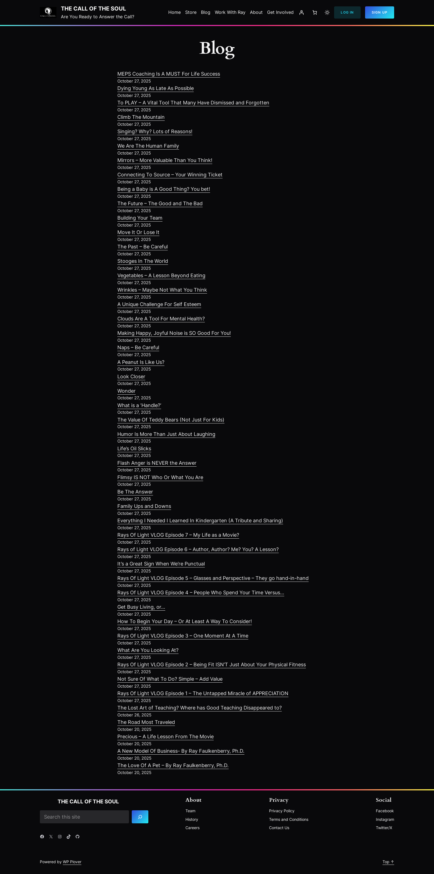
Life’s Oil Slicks (134, 448)
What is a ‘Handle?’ (139, 405)
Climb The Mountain (141, 117)
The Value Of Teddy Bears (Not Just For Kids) (170, 420)
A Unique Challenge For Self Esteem (159, 304)
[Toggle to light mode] (327, 12)
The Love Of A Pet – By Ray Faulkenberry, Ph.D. (173, 765)
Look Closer (131, 376)
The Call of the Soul (93, 8)
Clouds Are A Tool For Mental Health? (161, 319)
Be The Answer (135, 492)
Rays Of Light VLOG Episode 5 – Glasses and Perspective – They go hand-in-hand (213, 578)
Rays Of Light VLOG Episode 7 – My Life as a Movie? (178, 535)
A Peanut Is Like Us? (140, 362)
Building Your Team (139, 218)
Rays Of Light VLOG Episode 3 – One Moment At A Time (182, 636)
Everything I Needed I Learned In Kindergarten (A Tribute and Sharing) (200, 520)
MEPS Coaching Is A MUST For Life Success (168, 74)
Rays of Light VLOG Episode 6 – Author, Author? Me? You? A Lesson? (198, 549)
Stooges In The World (142, 261)
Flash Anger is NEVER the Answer (157, 463)
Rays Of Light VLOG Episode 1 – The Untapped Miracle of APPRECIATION (202, 693)
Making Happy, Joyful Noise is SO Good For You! (174, 333)
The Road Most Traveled (146, 722)
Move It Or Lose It (138, 232)
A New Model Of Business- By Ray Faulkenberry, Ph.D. (180, 751)
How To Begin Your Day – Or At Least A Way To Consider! (184, 621)
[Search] (140, 816)
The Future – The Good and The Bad (160, 203)
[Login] (301, 12)
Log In (347, 12)
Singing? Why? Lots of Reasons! (154, 131)
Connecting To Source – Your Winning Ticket (170, 175)
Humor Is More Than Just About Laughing (166, 434)
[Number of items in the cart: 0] (314, 12)
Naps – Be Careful (138, 347)
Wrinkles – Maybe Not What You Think (162, 290)
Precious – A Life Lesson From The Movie (165, 736)
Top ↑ (388, 862)
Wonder (126, 391)
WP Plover (72, 862)
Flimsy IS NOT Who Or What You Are (160, 477)
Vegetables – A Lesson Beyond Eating (161, 275)
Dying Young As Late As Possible (155, 88)
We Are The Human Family (148, 146)
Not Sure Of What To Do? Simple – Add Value (170, 679)
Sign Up (380, 12)
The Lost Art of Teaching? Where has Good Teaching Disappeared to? (199, 708)
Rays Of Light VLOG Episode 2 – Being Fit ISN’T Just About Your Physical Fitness (211, 664)
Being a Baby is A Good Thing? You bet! (163, 189)
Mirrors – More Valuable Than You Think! (164, 160)
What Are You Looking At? (148, 650)
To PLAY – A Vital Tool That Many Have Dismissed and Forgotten (193, 103)
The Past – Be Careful (142, 247)
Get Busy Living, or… (141, 607)
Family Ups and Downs (144, 506)
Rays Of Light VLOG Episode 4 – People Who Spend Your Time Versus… (200, 592)
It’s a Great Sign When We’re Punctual (161, 564)
